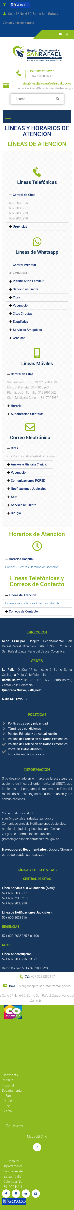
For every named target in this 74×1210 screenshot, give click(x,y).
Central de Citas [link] (24, 195)
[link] (19, 4)
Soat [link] (14, 497)
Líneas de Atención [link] (22, 595)
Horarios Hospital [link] (21, 559)
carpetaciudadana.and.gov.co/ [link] (24, 855)
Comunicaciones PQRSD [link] (28, 480)
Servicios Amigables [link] (27, 329)
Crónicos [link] (19, 338)
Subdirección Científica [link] (27, 414)
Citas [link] (16, 297)
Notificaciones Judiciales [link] (28, 488)
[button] (37, 195)
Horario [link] (16, 405)
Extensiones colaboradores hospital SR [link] (32, 603)
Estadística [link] (20, 321)
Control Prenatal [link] (24, 265)
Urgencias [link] (20, 226)
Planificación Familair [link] (28, 281)
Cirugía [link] (16, 513)
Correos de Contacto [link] (23, 611)
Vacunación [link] (21, 305)
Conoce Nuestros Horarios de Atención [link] (32, 567)
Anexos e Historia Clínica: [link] (29, 464)
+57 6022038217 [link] (42, 76)
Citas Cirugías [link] (22, 313)
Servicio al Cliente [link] (25, 289)
